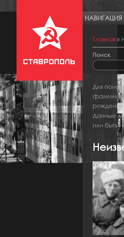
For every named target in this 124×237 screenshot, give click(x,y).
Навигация (103, 18)
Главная (104, 39)
